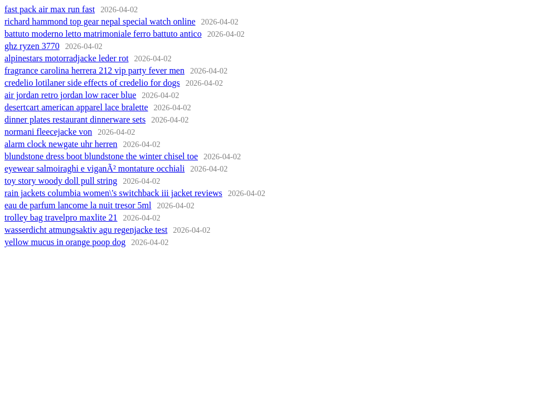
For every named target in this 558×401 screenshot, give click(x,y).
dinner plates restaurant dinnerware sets (74, 119)
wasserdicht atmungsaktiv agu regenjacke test (85, 229)
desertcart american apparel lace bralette (76, 107)
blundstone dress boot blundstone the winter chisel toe (101, 156)
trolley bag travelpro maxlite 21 (61, 217)
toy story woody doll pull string (60, 180)
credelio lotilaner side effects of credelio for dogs (92, 82)
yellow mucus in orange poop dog (64, 242)
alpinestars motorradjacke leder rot (66, 58)
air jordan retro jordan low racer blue (70, 95)
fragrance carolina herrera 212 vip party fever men (94, 70)
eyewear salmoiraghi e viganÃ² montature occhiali (94, 168)
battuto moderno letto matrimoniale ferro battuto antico (103, 33)
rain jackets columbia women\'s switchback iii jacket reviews (113, 193)
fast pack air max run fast (49, 9)
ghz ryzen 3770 (32, 46)
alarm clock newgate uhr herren (61, 144)
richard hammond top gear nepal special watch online (100, 21)
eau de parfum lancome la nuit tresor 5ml (77, 205)
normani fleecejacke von (48, 131)
